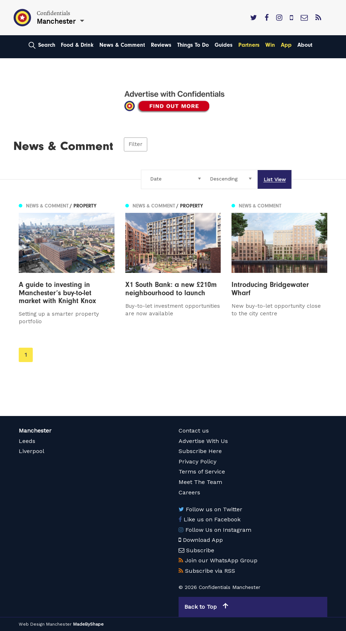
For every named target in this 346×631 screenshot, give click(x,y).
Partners (249, 45)
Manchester (35, 430)
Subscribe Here (200, 451)
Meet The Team (200, 482)
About (305, 45)
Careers (189, 492)
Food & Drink (77, 45)
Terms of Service (202, 471)
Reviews (161, 45)
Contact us (194, 430)
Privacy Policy (197, 461)
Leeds (27, 441)
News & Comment (122, 45)
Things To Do (193, 45)
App (286, 45)
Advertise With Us (203, 441)
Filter (136, 144)
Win (270, 45)
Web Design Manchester (45, 624)
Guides (224, 45)
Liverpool (31, 451)
